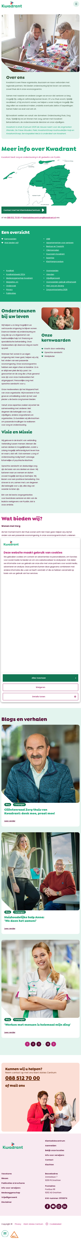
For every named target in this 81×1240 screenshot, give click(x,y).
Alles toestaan (54, 678)
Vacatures (6, 1174)
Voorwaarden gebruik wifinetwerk (61, 282)
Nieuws (4, 1178)
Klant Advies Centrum (33, 1224)
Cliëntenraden (52, 250)
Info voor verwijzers (54, 1155)
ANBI (48, 239)
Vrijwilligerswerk (53, 278)
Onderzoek (11, 286)
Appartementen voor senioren (59, 242)
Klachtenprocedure (54, 261)
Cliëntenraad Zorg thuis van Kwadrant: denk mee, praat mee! (29, 811)
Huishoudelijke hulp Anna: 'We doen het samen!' (24, 918)
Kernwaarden (10, 239)
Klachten (49, 1164)
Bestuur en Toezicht (55, 246)
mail (14, 1085)
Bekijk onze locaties (54, 1150)
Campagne (19, 804)
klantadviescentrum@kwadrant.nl (39, 217)
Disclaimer (6, 1202)
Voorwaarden (52, 270)
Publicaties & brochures (13, 1183)
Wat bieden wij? (11, 242)
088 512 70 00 (13, 217)
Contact (49, 1160)
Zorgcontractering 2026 (56, 289)
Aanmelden (50, 1145)
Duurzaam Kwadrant (55, 254)
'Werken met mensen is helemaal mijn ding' (37, 1024)
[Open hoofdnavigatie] (76, 4)
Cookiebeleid (55, 1224)
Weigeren (40, 687)
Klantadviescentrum (55, 1141)
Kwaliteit (10, 270)
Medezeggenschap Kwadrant (19, 278)
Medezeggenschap (10, 1193)
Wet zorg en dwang (55, 286)
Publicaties (11, 293)
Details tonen (54, 696)
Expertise (50, 258)
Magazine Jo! (12, 282)
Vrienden (50, 274)
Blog (8, 804)
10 (48, 1044)
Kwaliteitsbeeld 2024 (15, 274)
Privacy (9, 289)
